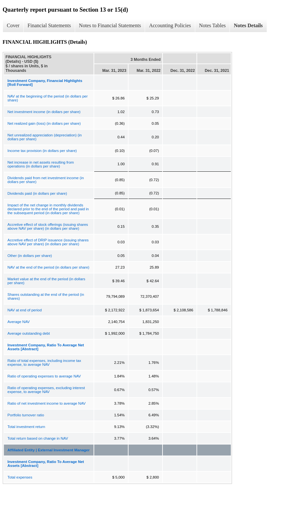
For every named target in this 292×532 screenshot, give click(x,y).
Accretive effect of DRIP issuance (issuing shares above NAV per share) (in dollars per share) (48, 242)
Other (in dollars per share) (29, 256)
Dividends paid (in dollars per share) (37, 193)
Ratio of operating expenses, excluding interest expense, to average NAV (46, 390)
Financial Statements (49, 25)
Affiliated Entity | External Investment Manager (48, 450)
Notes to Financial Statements (110, 25)
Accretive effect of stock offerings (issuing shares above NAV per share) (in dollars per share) (47, 226)
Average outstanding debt (28, 333)
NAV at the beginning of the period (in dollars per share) (47, 98)
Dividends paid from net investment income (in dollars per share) (45, 180)
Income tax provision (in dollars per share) (42, 151)
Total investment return (26, 427)
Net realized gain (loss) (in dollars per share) (44, 123)
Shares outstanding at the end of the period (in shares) (45, 296)
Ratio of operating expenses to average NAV (44, 376)
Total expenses (19, 477)
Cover (13, 25)
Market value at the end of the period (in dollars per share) (46, 281)
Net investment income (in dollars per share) (44, 112)
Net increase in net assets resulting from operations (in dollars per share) (40, 164)
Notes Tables (212, 25)
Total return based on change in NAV (37, 438)
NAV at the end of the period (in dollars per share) (48, 267)
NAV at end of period (24, 310)
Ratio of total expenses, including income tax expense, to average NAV (44, 362)
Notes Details (248, 25)
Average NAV (18, 322)
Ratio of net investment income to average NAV (46, 403)
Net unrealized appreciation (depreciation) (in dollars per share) (44, 137)
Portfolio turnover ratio (25, 415)
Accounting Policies (170, 25)
